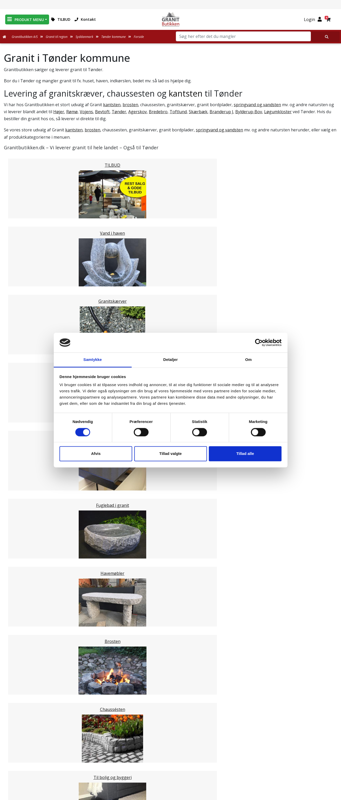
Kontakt (85, 19)
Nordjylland (25, 591)
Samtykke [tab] (92, 360)
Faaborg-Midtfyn (30, 460)
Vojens (86, 112)
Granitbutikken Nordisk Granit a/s (279, 722)
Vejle (19, 560)
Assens (21, 454)
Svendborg (25, 485)
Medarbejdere (170, 732)
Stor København (30, 603)
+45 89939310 (282, 760)
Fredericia (23, 548)
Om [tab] (248, 360)
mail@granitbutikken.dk (283, 748)
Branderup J (221, 112)
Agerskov (137, 112)
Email (146, 687)
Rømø (72, 112)
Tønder (119, 112)
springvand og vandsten (257, 104)
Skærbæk (198, 112)
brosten (130, 104)
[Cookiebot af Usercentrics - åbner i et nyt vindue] (259, 342)
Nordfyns (23, 492)
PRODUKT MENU (25, 19)
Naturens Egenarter (171, 757)
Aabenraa (23, 541)
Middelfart (24, 448)
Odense (21, 479)
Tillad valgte (170, 454)
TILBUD (60, 19)
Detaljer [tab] (170, 360)
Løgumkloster (278, 112)
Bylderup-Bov (248, 112)
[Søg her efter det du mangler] (325, 36)
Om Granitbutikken (170, 744)
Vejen (19, 535)
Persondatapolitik (171, 775)
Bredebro (158, 112)
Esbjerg (21, 523)
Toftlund (178, 112)
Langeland (24, 498)
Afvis (96, 454)
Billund (21, 510)
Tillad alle (245, 454)
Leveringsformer (170, 738)
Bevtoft (102, 112)
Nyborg (21, 473)
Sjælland (22, 597)
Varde (20, 529)
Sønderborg (26, 517)
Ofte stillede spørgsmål (170, 751)
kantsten (186, 93)
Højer (58, 112)
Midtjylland (25, 585)
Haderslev (24, 504)
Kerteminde (25, 467)
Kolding (21, 554)
